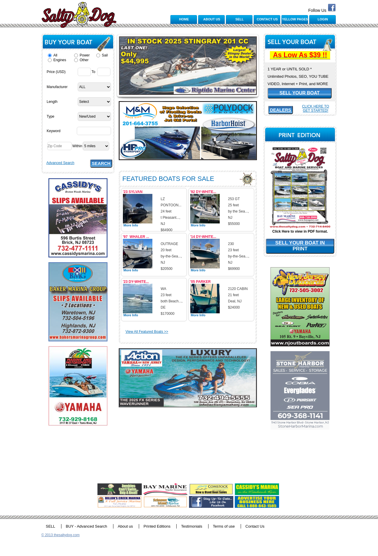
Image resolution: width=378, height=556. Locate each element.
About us (125, 526)
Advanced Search (60, 163)
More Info (130, 225)
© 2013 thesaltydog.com (60, 535)
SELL (239, 19)
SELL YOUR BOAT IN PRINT (300, 246)
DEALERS (280, 109)
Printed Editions (157, 526)
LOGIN (323, 19)
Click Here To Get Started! (315, 108)
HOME (184, 19)
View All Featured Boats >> (147, 332)
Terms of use (224, 526)
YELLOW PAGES (295, 19)
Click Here (281, 231)
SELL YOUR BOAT (299, 92)
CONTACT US (267, 19)
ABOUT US (211, 19)
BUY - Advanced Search (86, 526)
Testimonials (191, 526)
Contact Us (254, 526)
